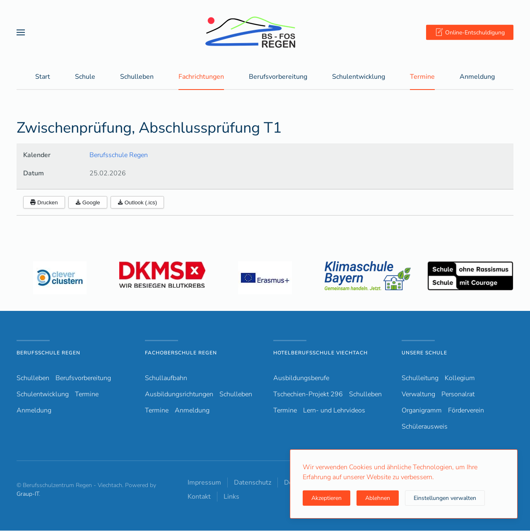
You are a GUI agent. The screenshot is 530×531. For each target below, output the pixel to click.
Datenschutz (252, 482)
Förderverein (466, 410)
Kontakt (199, 497)
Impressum (204, 482)
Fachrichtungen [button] (201, 77)
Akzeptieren (326, 498)
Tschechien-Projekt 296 (308, 394)
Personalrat (458, 394)
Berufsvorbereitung (83, 378)
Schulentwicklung (43, 394)
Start (42, 77)
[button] (21, 32)
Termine (422, 77)
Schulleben (137, 77)
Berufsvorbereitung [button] (278, 77)
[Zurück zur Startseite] (265, 32)
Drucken (44, 203)
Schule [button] (85, 77)
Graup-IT (28, 494)
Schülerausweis (425, 427)
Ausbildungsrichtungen (179, 394)
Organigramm (422, 410)
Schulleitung (420, 378)
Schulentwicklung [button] (358, 77)
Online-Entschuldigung (470, 32)
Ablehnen (377, 498)
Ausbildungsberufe (301, 378)
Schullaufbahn (166, 378)
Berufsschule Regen (118, 155)
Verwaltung (418, 394)
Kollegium (460, 378)
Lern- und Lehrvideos (334, 410)
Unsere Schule (424, 353)
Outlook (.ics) (137, 203)
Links (231, 497)
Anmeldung (477, 77)
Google (87, 203)
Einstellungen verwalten (445, 498)
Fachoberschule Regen (181, 353)
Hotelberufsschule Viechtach (320, 353)
